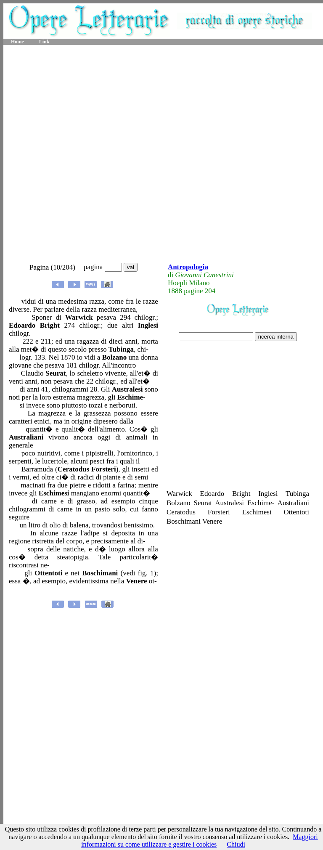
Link (44, 42)
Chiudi (236, 844)
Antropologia (188, 267)
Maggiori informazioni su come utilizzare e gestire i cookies (199, 840)
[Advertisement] (102, 154)
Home (17, 42)
